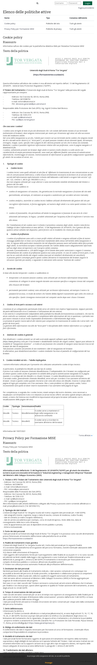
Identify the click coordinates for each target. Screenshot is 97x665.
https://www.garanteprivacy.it (41, 623)
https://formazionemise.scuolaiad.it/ (18, 538)
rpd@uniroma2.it (25, 117)
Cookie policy (9, 23)
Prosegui (48, 662)
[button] (37, 3)
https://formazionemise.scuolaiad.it (48, 74)
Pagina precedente (86, 8)
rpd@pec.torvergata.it (25, 119)
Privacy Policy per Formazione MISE (19, 29)
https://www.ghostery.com (14, 341)
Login (87, 3)
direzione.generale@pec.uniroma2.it (31, 104)
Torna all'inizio (86, 435)
